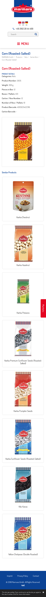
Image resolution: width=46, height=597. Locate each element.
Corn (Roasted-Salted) (9, 60)
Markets (43, 308)
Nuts (26, 57)
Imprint (10, 576)
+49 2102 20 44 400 (23, 28)
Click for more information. (21, 594)
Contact (36, 576)
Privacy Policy (22, 576)
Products (19, 57)
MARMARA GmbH (7, 57)
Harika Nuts (34, 57)
